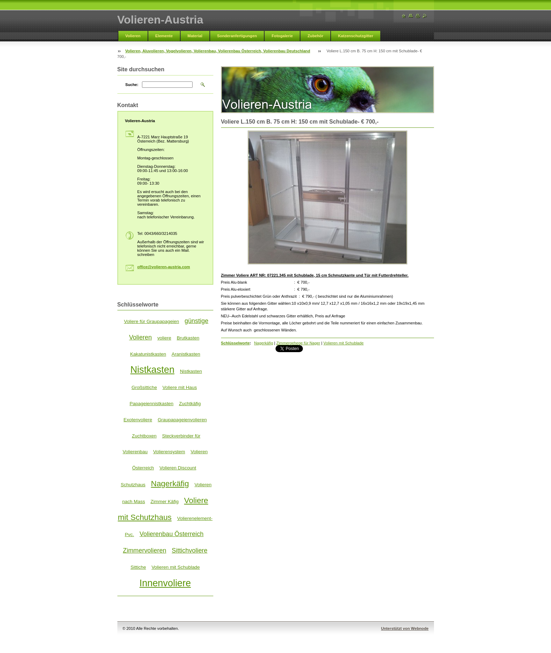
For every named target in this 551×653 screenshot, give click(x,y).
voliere (164, 338)
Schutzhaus (133, 484)
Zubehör (315, 36)
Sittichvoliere (190, 550)
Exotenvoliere (138, 419)
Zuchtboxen (144, 435)
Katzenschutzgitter (355, 36)
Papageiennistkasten (152, 403)
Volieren (133, 36)
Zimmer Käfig (164, 501)
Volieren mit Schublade (343, 343)
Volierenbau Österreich (171, 533)
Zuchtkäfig (190, 403)
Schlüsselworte (235, 343)
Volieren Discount (178, 467)
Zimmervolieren (144, 550)
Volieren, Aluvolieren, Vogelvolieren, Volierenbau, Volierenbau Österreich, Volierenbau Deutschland (217, 51)
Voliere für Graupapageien (151, 321)
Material (195, 36)
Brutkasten (188, 338)
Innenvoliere (165, 583)
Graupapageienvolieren (182, 419)
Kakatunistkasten (148, 354)
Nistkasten (152, 369)
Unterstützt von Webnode (404, 628)
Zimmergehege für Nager (298, 343)
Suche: (131, 85)
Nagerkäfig (263, 343)
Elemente (164, 36)
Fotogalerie (282, 36)
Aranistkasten (185, 354)
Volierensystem (169, 451)
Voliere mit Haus (179, 387)
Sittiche (138, 567)
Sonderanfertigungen (237, 36)
